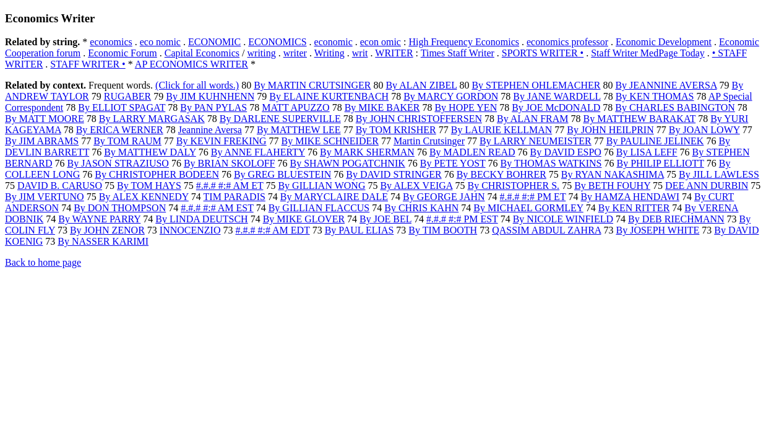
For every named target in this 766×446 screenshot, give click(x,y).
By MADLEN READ (472, 152)
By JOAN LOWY (704, 130)
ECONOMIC (214, 42)
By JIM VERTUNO (44, 196)
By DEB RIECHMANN (676, 219)
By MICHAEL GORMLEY (528, 208)
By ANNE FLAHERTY (258, 152)
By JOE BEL (385, 219)
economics (111, 42)
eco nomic (160, 42)
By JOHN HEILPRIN (610, 130)
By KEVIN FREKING (221, 141)
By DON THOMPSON (120, 208)
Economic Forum (122, 53)
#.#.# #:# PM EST (462, 219)
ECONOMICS (277, 42)
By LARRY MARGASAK (152, 118)
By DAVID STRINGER (393, 174)
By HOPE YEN (465, 107)
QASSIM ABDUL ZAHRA (546, 230)
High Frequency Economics (463, 42)
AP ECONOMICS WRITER (191, 64)
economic (333, 42)
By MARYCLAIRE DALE (334, 196)
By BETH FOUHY (612, 185)
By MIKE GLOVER (304, 219)
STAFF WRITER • (87, 64)
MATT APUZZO (296, 107)
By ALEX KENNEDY (144, 196)
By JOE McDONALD (556, 107)
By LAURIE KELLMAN (502, 130)
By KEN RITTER (634, 208)
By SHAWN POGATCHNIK (347, 163)
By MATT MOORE (44, 118)
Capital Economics (202, 53)
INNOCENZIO (190, 230)
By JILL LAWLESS (719, 174)
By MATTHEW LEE (299, 130)
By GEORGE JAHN (443, 196)
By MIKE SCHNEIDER (330, 141)
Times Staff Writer (457, 53)
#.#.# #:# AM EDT (272, 230)
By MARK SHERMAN (367, 152)
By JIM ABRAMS (42, 141)
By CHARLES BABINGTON (675, 107)
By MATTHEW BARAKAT (639, 118)
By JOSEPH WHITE (658, 230)
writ (360, 53)
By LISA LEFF (647, 152)
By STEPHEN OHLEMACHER (535, 85)
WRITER (394, 53)
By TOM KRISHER (396, 130)
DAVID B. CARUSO (59, 185)
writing (261, 53)
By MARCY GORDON (450, 96)
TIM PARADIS (234, 196)
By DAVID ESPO (565, 152)
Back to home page (43, 262)
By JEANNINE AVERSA (666, 85)
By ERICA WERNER (119, 130)
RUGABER (127, 96)
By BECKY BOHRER (501, 174)
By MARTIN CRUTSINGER (312, 85)
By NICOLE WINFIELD (563, 219)
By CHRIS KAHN (421, 208)
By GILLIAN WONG (321, 185)
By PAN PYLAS (213, 107)
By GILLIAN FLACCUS (319, 208)
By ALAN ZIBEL (421, 85)
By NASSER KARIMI (103, 241)
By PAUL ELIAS (359, 230)
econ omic (380, 42)
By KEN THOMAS (655, 96)
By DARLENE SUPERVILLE (280, 118)
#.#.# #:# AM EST (217, 208)
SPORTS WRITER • (542, 53)
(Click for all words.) (197, 85)
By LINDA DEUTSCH (201, 219)
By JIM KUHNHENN (210, 96)
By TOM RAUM (127, 141)
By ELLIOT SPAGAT (121, 107)
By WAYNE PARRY (99, 219)
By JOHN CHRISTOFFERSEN (419, 118)
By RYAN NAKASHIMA (612, 174)
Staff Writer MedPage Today (648, 53)
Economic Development (664, 42)
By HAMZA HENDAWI (629, 196)
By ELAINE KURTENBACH (329, 96)
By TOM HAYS (149, 185)
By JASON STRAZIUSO (117, 163)
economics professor (567, 42)
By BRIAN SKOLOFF (229, 163)
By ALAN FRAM (533, 118)
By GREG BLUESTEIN (282, 174)
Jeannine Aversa (210, 130)
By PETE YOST (453, 163)
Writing (329, 53)
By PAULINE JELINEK (655, 141)
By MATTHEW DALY (150, 152)
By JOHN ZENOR (107, 230)
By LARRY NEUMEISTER (536, 141)
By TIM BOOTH (442, 230)
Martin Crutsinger (429, 141)
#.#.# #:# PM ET (533, 196)
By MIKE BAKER (382, 107)
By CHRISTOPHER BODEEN (157, 174)
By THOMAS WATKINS (551, 163)
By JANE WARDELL (556, 96)
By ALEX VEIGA (416, 185)
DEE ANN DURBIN (706, 185)
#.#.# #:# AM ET (230, 185)
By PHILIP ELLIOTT (660, 163)
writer (295, 53)
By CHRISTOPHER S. (513, 185)
